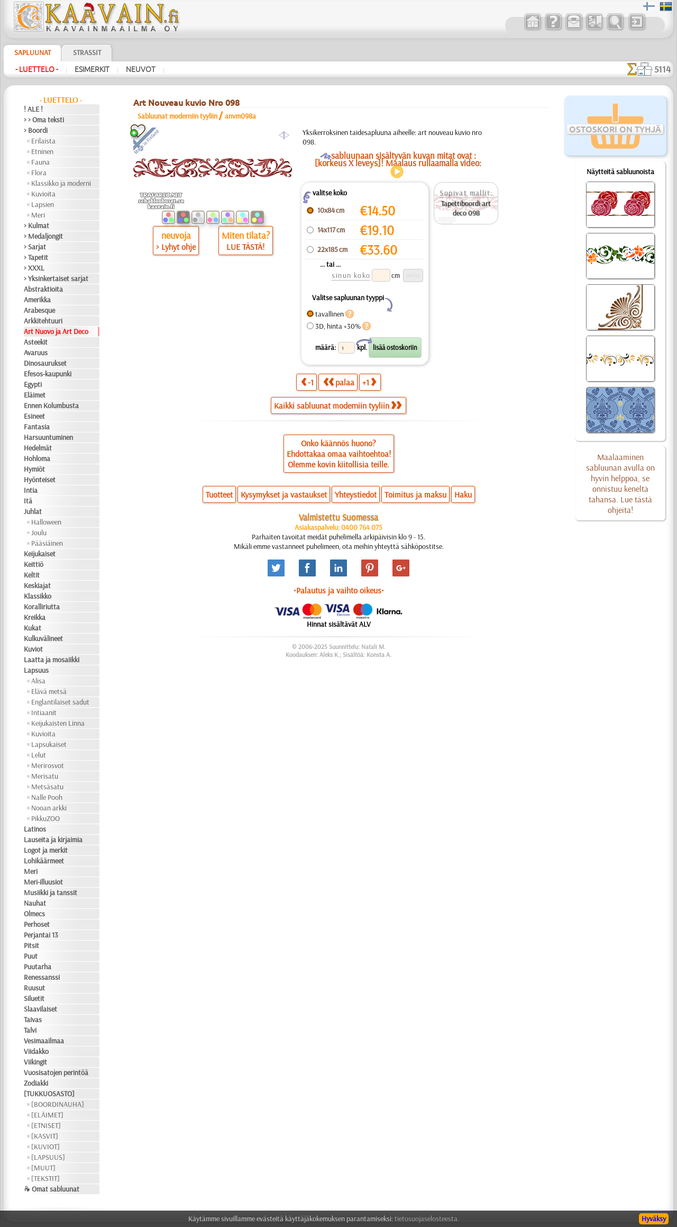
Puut (31, 956)
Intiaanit (44, 712)
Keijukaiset (40, 553)
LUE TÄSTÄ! (245, 246)
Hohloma (37, 458)
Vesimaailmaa (44, 1040)
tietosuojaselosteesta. (427, 1218)
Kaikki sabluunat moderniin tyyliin (337, 405)
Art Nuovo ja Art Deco (56, 331)
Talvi (30, 1030)
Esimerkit (92, 69)
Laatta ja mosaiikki (51, 659)
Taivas (33, 1019)
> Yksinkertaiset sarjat (56, 278)
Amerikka (37, 299)
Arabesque (39, 310)
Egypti (33, 384)
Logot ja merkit (46, 850)
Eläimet (34, 395)
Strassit (87, 52)
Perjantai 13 (41, 935)
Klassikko (37, 596)
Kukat (32, 628)
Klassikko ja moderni (61, 183)
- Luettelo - (36, 69)
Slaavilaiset (40, 1009)
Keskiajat (37, 585)
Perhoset (37, 924)
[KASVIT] (44, 1136)
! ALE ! (33, 109)
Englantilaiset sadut (60, 702)
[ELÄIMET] (47, 1115)
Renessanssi (42, 977)
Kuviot (33, 649)
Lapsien (42, 204)
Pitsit (31, 945)
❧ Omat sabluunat (51, 1189)
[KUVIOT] (45, 1146)
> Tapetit (36, 257)
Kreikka (34, 617)
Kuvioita (43, 194)
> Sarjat (35, 246)
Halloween (46, 522)
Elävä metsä (49, 691)
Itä (28, 501)
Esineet (34, 416)
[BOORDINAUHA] (57, 1104)
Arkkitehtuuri (43, 321)
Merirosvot (47, 765)
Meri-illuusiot (43, 882)
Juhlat (33, 511)
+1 (369, 382)
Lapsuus (36, 670)
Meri (38, 215)
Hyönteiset (40, 479)
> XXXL (34, 268)
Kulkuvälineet (43, 638)
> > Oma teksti (44, 119)
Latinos (35, 829)
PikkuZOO (45, 818)
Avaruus (36, 352)
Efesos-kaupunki (47, 373)
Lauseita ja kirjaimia (53, 839)
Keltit (32, 575)
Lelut (38, 755)
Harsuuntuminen (48, 437)
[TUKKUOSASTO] (49, 1093)
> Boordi (36, 130)
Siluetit (34, 998)
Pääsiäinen (47, 543)
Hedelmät (38, 448)
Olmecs (34, 913)
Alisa (38, 680)
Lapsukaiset (49, 744)
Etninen (42, 151)
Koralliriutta (42, 606)
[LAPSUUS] (48, 1157)
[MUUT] (43, 1167)
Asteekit (36, 342)
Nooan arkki (49, 808)
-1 (307, 382)
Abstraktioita (43, 289)
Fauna (40, 162)
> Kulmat (36, 225)
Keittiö (33, 564)
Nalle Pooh (46, 797)
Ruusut (34, 988)
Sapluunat (32, 52)
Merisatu (44, 776)
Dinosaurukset (45, 363)
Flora (39, 172)
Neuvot (140, 69)
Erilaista (43, 141)
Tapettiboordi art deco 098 (466, 208)
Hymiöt (34, 469)
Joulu (39, 532)
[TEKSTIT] (45, 1178)
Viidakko (36, 1051)
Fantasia (37, 426)
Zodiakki (36, 1083)
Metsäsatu (47, 786)
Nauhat (35, 903)
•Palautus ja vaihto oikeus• (339, 590)
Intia (31, 490)
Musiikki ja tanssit (50, 892)
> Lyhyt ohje (176, 246)
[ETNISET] (46, 1125)
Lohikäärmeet (44, 860)
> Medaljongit (43, 236)
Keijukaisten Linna (58, 723)
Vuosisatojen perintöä (56, 1072)
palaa (338, 382)
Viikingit (35, 1062)
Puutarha (37, 966)
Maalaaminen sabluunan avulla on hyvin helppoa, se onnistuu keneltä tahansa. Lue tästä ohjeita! (620, 483)
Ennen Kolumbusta (51, 405)
